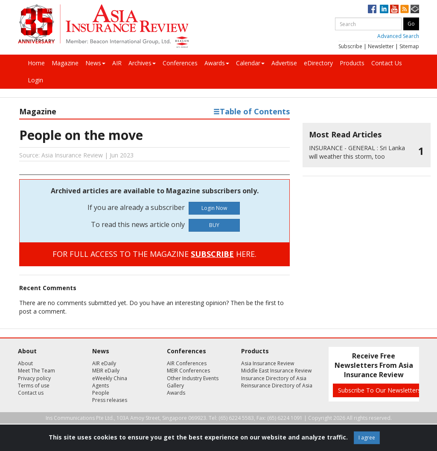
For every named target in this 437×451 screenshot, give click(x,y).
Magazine (65, 63)
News (95, 63)
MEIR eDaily (105, 370)
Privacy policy (34, 378)
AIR (117, 63)
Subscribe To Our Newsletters (379, 390)
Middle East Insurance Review (276, 370)
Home (36, 63)
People (100, 392)
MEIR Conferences (188, 370)
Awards (216, 63)
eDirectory (318, 63)
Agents (100, 385)
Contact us (31, 392)
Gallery (175, 385)
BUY (214, 225)
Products (352, 63)
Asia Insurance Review (267, 363)
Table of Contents (251, 111)
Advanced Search (398, 36)
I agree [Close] (366, 437)
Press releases (109, 400)
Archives (142, 63)
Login (35, 80)
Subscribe (350, 46)
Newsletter (381, 46)
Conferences (180, 63)
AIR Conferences (187, 363)
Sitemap (409, 46)
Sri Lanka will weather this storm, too (357, 152)
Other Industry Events (192, 378)
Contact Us (386, 63)
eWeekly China (109, 378)
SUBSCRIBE (212, 254)
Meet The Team (36, 370)
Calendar (250, 63)
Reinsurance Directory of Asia (276, 385)
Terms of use (34, 385)
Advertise (284, 63)
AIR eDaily (104, 363)
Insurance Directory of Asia (273, 378)
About (25, 363)
